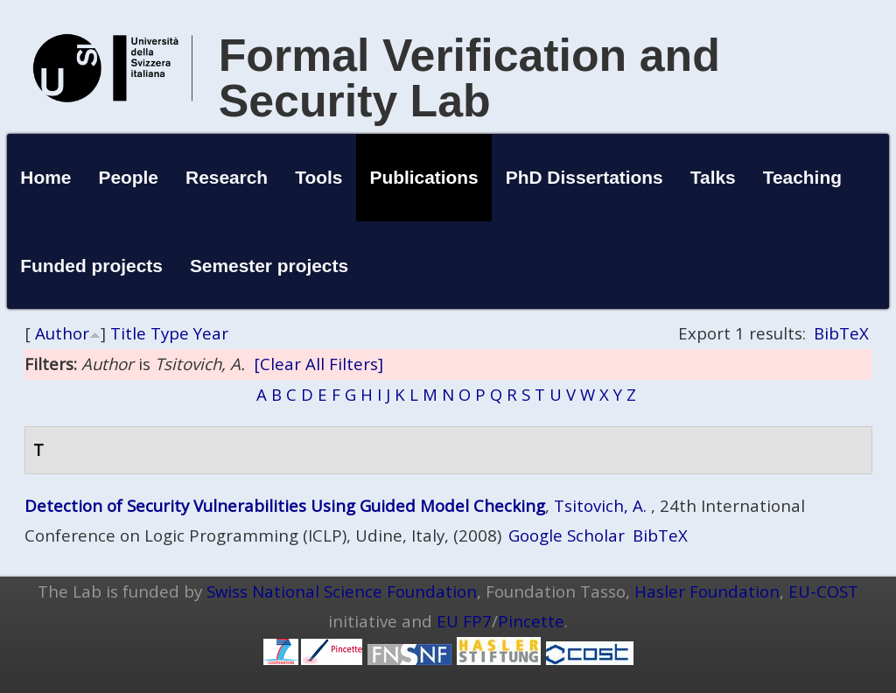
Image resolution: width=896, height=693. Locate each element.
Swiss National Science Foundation (341, 591)
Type (169, 333)
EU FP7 (464, 621)
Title (128, 333)
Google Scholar (566, 535)
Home (45, 177)
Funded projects (91, 266)
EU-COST (823, 591)
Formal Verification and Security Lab (469, 78)
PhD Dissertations (584, 177)
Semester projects (269, 266)
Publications (423, 177)
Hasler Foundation (707, 591)
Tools (318, 177)
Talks (713, 177)
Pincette (531, 621)
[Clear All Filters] (318, 363)
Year (210, 333)
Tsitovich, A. (600, 505)
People (128, 177)
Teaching (802, 177)
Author (62, 333)
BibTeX (841, 333)
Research (227, 177)
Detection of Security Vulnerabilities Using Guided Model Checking (284, 505)
